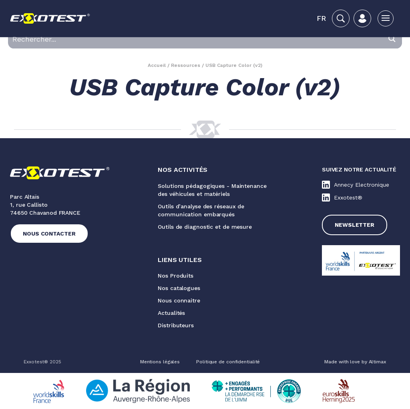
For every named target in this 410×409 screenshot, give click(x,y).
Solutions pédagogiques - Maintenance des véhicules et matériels (212, 190)
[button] (321, 18)
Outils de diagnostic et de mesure (205, 227)
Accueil (157, 65)
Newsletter (354, 225)
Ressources (185, 65)
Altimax (377, 362)
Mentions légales (160, 362)
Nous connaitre (179, 300)
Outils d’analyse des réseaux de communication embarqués (201, 210)
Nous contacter (49, 233)
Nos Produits (175, 275)
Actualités (171, 313)
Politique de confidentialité (228, 362)
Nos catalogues (179, 288)
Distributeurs (176, 325)
